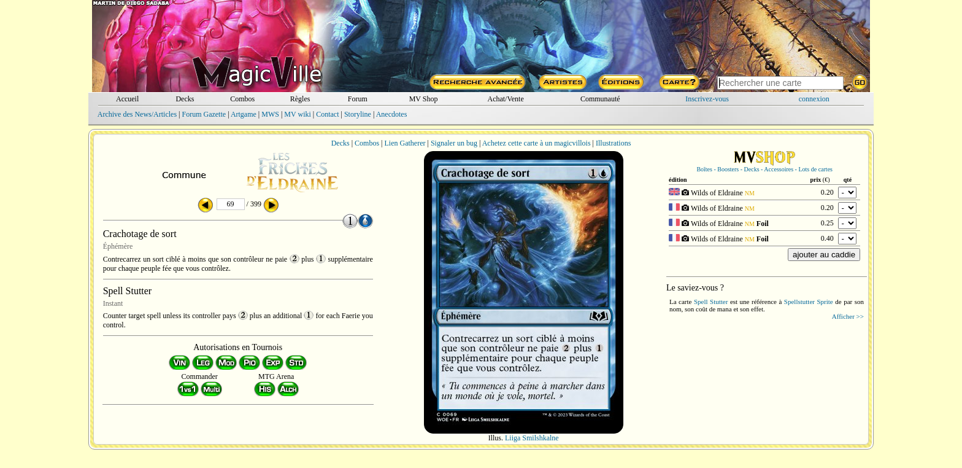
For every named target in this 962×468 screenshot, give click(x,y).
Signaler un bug (454, 143)
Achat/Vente (505, 99)
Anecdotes (391, 114)
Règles (300, 99)
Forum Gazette (204, 114)
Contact (327, 114)
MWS (270, 114)
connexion (814, 99)
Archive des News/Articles (137, 114)
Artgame (243, 114)
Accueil (127, 99)
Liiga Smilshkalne (532, 438)
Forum (357, 99)
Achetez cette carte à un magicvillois (536, 143)
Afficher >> (848, 316)
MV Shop (423, 99)
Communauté (600, 99)
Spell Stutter (711, 301)
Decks (184, 99)
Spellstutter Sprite (808, 301)
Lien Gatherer (405, 143)
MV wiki (297, 114)
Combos (242, 99)
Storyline (357, 114)
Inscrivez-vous (707, 99)
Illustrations (613, 143)
